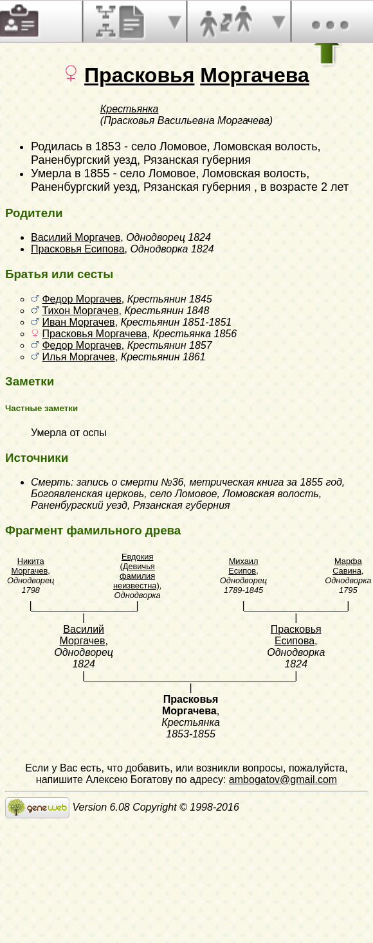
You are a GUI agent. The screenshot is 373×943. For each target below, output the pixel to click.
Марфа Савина (346, 566)
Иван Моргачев (78, 322)
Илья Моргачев (78, 356)
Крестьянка (129, 108)
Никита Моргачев (29, 566)
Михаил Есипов (243, 566)
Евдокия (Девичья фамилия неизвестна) (136, 571)
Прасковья (139, 75)
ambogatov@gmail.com (283, 779)
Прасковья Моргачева (94, 333)
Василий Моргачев (75, 237)
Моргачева (254, 75)
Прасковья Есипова (78, 248)
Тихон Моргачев (80, 310)
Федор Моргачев (81, 299)
